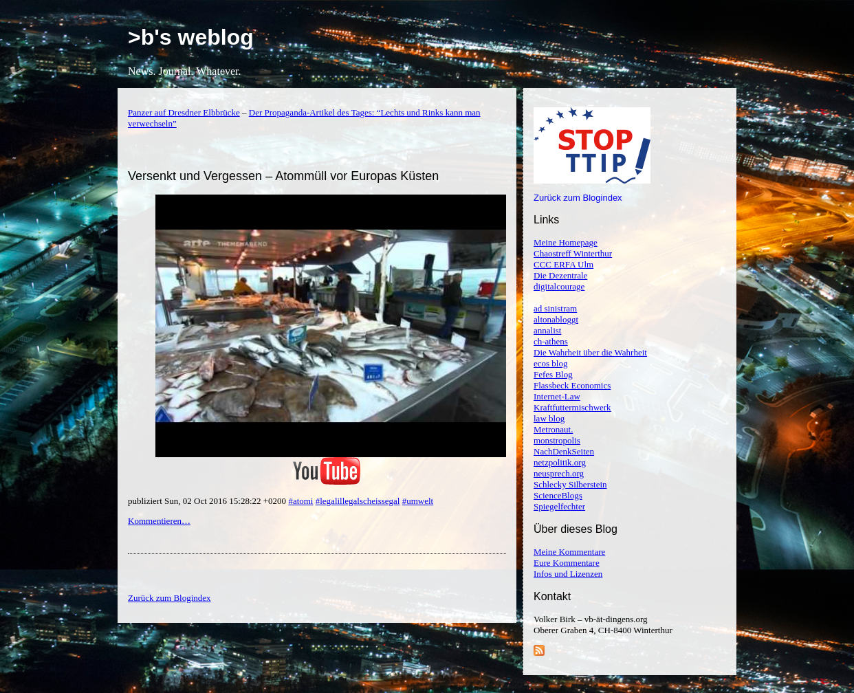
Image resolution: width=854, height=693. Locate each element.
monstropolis (557, 440)
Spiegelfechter (559, 506)
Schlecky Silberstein (570, 484)
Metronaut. (553, 429)
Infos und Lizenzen (568, 574)
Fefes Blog (553, 374)
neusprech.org (559, 473)
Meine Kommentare (569, 552)
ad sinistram (555, 308)
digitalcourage (559, 286)
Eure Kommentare (567, 563)
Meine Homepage (566, 242)
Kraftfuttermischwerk (572, 407)
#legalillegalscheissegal (358, 501)
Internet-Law (557, 396)
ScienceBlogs (558, 495)
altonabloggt (556, 319)
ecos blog (550, 363)
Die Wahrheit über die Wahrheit (590, 352)
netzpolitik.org (560, 462)
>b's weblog (191, 37)
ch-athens (551, 341)
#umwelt (418, 501)
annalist (547, 330)
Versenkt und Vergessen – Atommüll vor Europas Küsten (283, 176)
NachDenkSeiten (564, 451)
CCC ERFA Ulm (563, 264)
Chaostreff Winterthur (573, 253)
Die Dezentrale (560, 275)
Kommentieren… (159, 521)
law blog (549, 418)
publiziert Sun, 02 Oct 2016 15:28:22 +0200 (208, 501)
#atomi (300, 501)
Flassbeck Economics (572, 385)
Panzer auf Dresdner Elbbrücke (184, 112)
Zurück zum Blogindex (578, 197)
